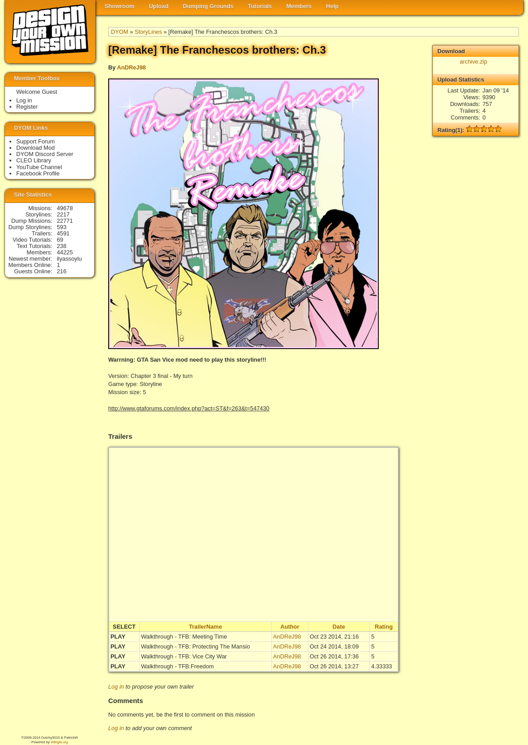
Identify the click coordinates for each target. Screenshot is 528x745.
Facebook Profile (38, 173)
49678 (65, 208)
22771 (65, 220)
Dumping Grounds (208, 6)
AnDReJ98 (131, 67)
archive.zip (473, 61)
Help (332, 6)
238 (61, 246)
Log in (116, 686)
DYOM (119, 31)
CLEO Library (33, 160)
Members (299, 6)
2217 (63, 214)
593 (61, 227)
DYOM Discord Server (44, 154)
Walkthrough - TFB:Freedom (177, 666)
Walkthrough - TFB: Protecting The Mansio (195, 646)
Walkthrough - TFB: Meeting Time (184, 636)
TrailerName (205, 626)
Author (289, 626)
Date (339, 626)
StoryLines (148, 31)
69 (60, 239)
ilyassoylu (69, 258)
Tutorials (260, 6)
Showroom (119, 6)
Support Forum (35, 141)
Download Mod (35, 147)
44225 (65, 252)
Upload (158, 6)
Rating (384, 626)
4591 (63, 233)
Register (27, 106)
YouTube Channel (39, 167)
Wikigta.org (59, 742)
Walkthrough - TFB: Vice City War (184, 656)
